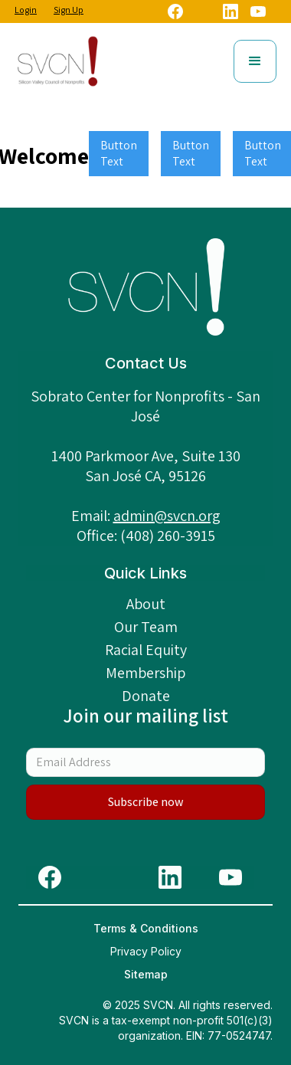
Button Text (118, 153)
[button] (255, 61)
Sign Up (68, 9)
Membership (145, 672)
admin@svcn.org (167, 516)
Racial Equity (146, 649)
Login (26, 9)
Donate (146, 695)
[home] (57, 61)
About (145, 603)
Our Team (146, 626)
